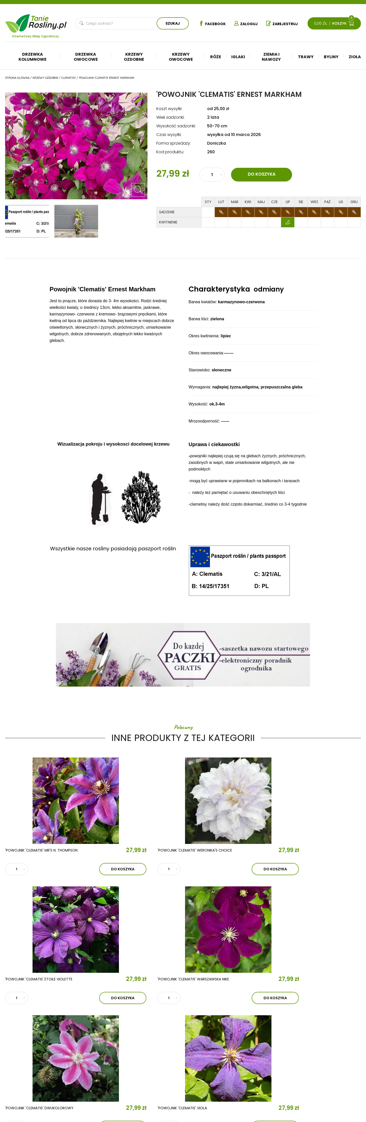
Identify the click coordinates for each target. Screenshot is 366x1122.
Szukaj (171, 23)
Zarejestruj (283, 23)
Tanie (48, 20)
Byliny (331, 57)
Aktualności (117, 1053)
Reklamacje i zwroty (329, 1065)
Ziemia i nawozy (271, 56)
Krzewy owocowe (181, 56)
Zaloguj (245, 23)
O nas (105, 1038)
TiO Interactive (350, 1097)
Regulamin (319, 1050)
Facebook (209, 23)
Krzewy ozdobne (134, 56)
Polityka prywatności (330, 1058)
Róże (215, 57)
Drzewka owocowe (86, 56)
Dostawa (318, 1081)
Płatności (319, 1073)
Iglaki (238, 57)
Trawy (306, 57)
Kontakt (110, 1068)
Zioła (355, 57)
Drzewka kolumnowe (33, 56)
